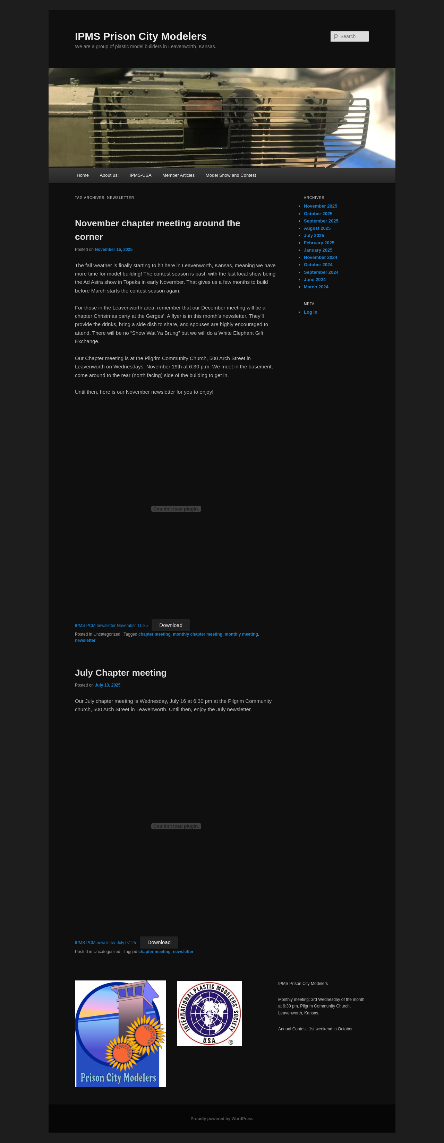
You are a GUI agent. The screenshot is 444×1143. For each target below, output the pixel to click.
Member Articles (178, 175)
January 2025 (318, 250)
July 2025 (314, 235)
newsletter (85, 640)
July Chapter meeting (120, 673)
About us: (109, 175)
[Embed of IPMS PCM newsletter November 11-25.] (176, 509)
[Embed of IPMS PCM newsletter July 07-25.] (176, 826)
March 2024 (316, 286)
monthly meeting (241, 634)
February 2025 (319, 242)
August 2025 (317, 228)
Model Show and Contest (231, 175)
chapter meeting (154, 634)
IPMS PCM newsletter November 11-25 (111, 625)
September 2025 (321, 221)
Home (83, 175)
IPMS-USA (141, 175)
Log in (310, 312)
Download (170, 625)
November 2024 (320, 257)
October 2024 (318, 264)
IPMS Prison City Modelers (141, 36)
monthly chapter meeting (197, 634)
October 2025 (318, 213)
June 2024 (315, 279)
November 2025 (320, 206)
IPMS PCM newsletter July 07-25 (105, 942)
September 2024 (321, 272)
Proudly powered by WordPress (221, 1118)
